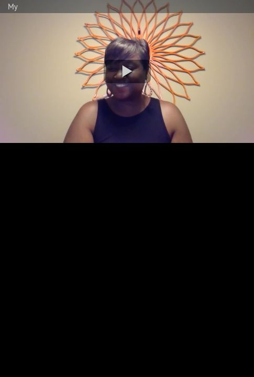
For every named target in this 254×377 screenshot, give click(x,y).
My (13, 7)
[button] (127, 71)
